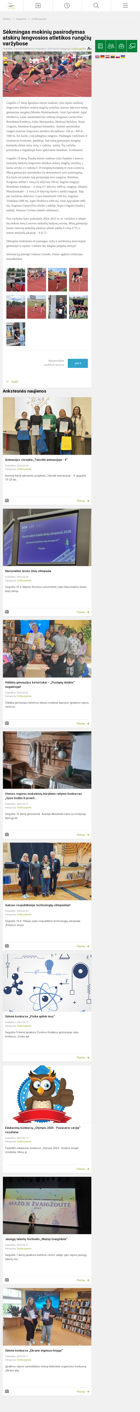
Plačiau (81, 500)
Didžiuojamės (39, 19)
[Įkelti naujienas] (38, 5)
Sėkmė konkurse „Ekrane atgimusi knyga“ (34, 1350)
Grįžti (14, 381)
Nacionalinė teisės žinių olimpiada (28, 571)
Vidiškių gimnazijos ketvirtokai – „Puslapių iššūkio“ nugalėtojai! (40, 685)
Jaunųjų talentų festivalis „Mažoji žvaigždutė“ (36, 1239)
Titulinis (7, 19)
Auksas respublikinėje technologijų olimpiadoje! (38, 905)
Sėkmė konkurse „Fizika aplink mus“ (30, 1016)
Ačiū (78, 363)
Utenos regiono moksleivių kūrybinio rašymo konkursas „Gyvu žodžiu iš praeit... (43, 796)
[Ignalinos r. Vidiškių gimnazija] (11, 5)
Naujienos (21, 19)
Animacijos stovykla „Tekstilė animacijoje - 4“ (36, 460)
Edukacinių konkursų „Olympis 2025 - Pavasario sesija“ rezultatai (42, 1130)
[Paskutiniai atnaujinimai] (67, 5)
